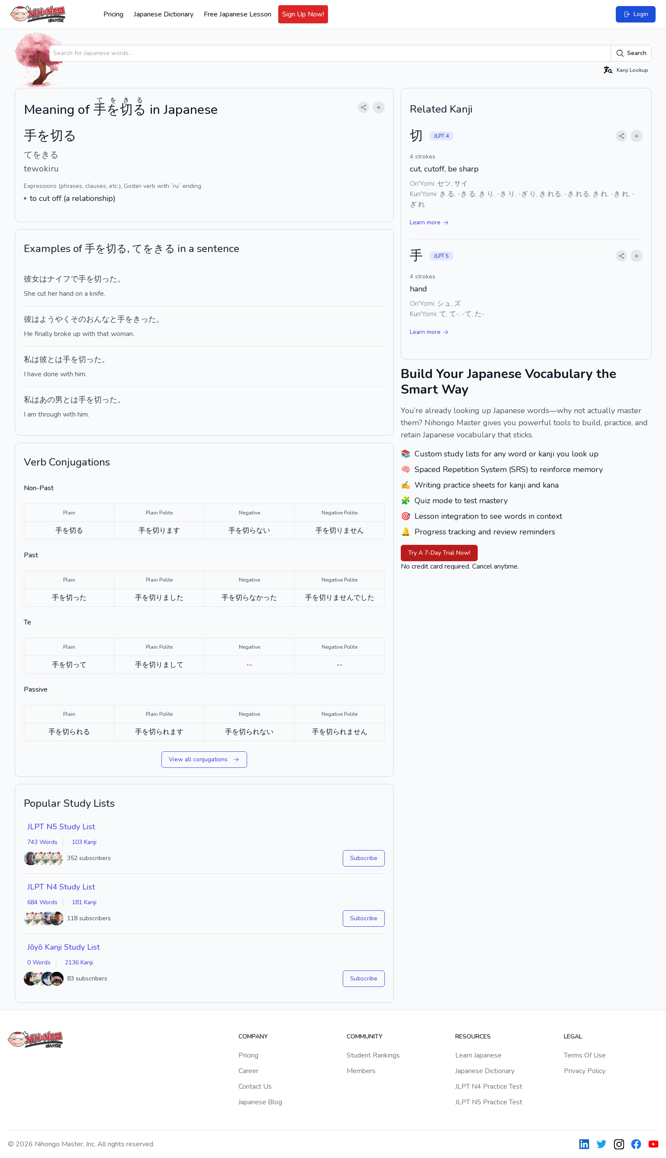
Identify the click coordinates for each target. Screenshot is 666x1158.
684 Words (42, 902)
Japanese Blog (260, 1102)
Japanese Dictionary (163, 14)
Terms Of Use (585, 1055)
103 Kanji (84, 842)
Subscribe (363, 858)
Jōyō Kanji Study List (63, 947)
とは (55, 359)
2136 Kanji (79, 962)
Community (365, 1036)
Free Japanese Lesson (237, 14)
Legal (573, 1036)
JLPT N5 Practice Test (488, 1102)
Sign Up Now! (303, 14)
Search (631, 53)
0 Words (39, 962)
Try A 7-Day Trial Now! (439, 553)
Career (248, 1071)
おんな (97, 319)
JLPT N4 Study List (61, 887)
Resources (473, 1036)
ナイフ (59, 279)
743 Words (42, 842)
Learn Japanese (478, 1055)
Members (361, 1071)
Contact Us (255, 1086)
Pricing (113, 14)
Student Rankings (373, 1055)
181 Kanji (84, 902)
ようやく (55, 319)
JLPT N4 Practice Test (488, 1086)
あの (47, 400)
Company (253, 1036)
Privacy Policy (584, 1071)
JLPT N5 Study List (61, 827)
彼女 (31, 279)
